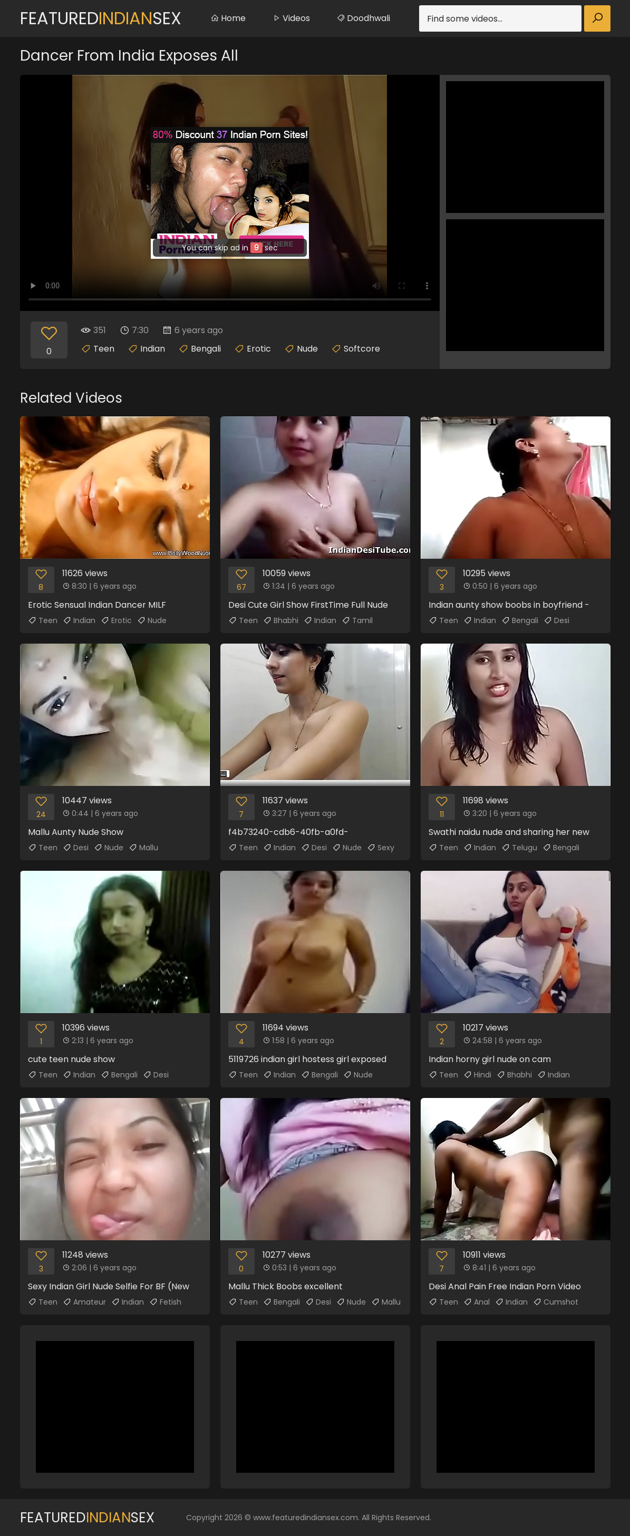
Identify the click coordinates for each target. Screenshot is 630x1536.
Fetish (165, 1302)
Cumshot (555, 1302)
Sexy (380, 847)
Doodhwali (363, 18)
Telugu (519, 847)
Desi (556, 620)
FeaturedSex (100, 18)
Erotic (259, 349)
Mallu (143, 847)
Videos (291, 18)
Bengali (206, 349)
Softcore (362, 349)
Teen (103, 349)
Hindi (477, 1074)
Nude (307, 349)
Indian (152, 349)
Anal (476, 1302)
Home (228, 18)
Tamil (357, 620)
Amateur (84, 1302)
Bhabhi (280, 620)
